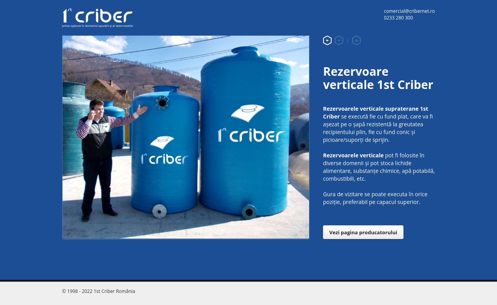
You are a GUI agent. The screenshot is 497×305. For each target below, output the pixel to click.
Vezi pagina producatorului (363, 232)
